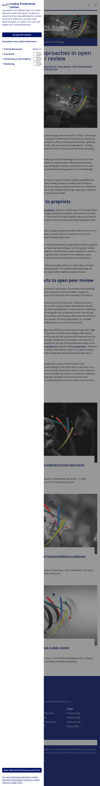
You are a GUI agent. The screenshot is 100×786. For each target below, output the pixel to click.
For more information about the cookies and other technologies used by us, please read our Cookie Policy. (21, 780)
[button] (12, 49)
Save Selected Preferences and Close (22, 770)
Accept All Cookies (22, 34)
